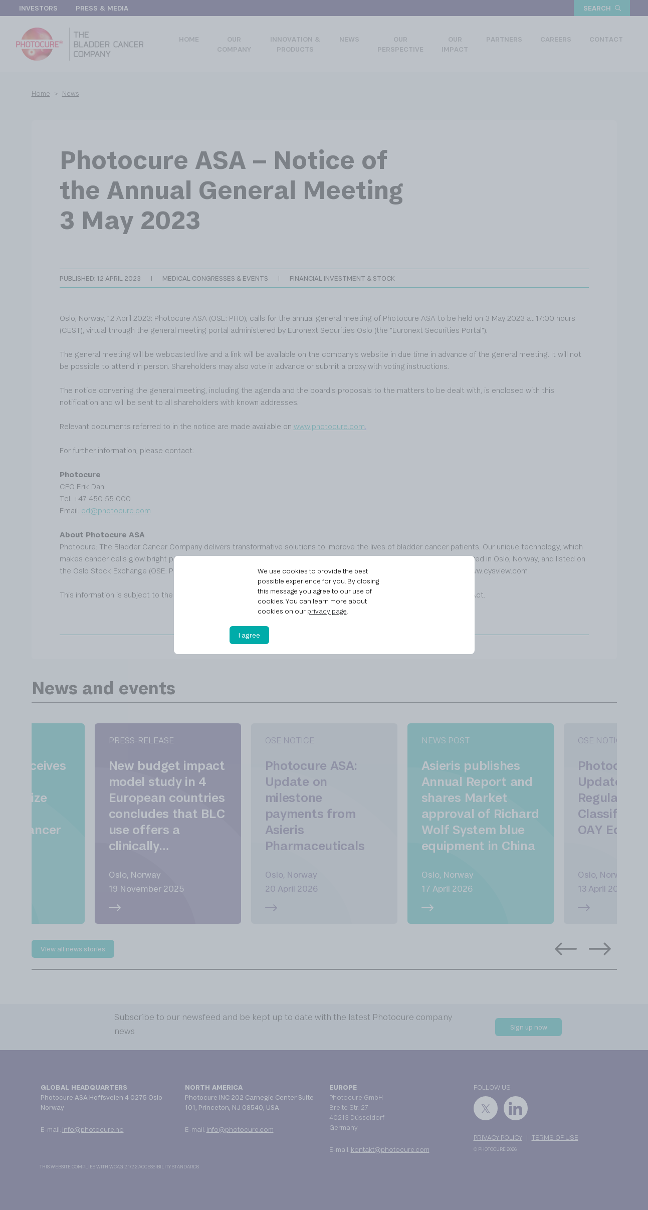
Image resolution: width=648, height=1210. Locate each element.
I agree (249, 635)
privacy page (327, 611)
